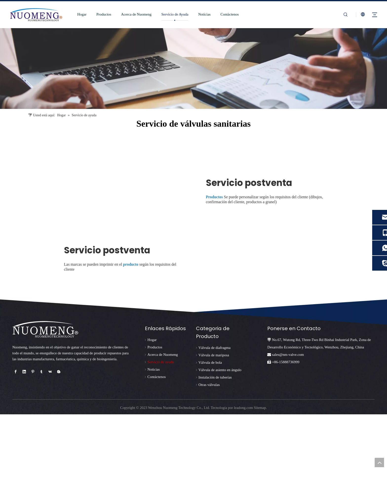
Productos (100, 14)
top (379, 462)
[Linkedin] (24, 438)
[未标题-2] (193, 68)
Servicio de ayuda (160, 429)
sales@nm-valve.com (288, 421)
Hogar (78, 14)
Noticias (201, 14)
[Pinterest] (33, 438)
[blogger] (59, 438)
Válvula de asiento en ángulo (219, 437)
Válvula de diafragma (214, 415)
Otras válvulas (209, 452)
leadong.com (243, 474)
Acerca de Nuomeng (133, 14)
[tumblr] (41, 438)
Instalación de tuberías (215, 444)
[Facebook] (15, 438)
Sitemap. (260, 474)
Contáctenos (226, 14)
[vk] (50, 438)
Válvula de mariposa (213, 422)
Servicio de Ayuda (171, 14)
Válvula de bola (210, 429)
